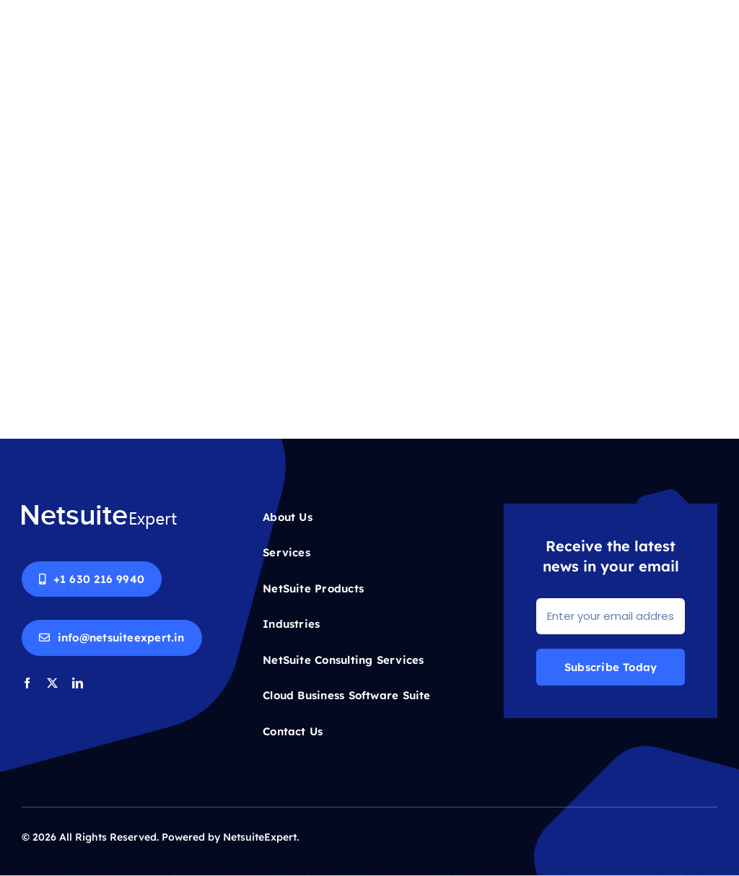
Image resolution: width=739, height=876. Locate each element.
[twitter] (52, 683)
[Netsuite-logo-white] (99, 509)
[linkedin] (77, 683)
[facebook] (27, 683)
